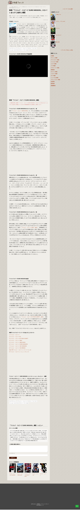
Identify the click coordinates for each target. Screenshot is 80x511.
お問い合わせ (33, 505)
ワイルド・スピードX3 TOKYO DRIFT (28, 476)
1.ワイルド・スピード (14, 334)
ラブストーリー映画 (55, 67)
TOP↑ (77, 506)
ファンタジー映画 (54, 61)
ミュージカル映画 (54, 77)
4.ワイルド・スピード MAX (15, 340)
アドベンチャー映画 (55, 59)
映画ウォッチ (16, 2)
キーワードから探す (68, 9)
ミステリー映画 (54, 73)
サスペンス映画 (54, 71)
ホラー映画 (53, 75)
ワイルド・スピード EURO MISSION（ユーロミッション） (30, 24)
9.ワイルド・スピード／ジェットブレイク (19, 351)
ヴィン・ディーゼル (24, 50)
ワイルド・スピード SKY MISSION (12, 476)
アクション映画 (54, 57)
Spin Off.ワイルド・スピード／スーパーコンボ (20, 349)
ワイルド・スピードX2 (35, 476)
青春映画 (52, 69)
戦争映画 (52, 83)
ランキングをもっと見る (67, 50)
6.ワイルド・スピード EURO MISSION (18, 344)
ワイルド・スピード (43, 476)
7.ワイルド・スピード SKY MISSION (18, 346)
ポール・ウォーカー (33, 48)
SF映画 (52, 55)
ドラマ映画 (53, 65)
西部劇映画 (53, 85)
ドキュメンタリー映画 (55, 79)
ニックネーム (12, 454)
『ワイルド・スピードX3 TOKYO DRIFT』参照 (32, 316)
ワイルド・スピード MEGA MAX (20, 110)
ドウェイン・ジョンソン (22, 48)
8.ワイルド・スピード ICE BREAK (17, 348)
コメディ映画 (53, 63)
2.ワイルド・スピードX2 (15, 336)
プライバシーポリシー (45, 505)
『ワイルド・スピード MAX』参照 (29, 227)
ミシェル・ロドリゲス (14, 50)
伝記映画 (52, 81)
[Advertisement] (28, 88)
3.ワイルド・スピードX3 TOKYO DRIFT (18, 338)
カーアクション (13, 48)
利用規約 (38, 505)
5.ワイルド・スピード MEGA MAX (17, 342)
